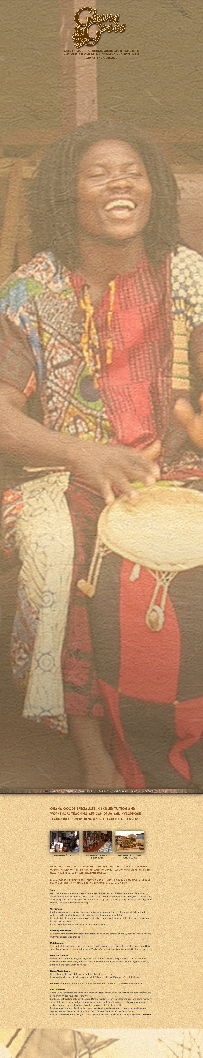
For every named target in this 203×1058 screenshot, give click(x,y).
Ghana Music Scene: (60, 971)
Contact (150, 791)
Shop (136, 791)
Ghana (71, 791)
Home (47, 791)
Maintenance (121, 791)
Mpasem (147, 1014)
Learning (105, 791)
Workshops (87, 791)
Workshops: (56, 909)
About (58, 791)
